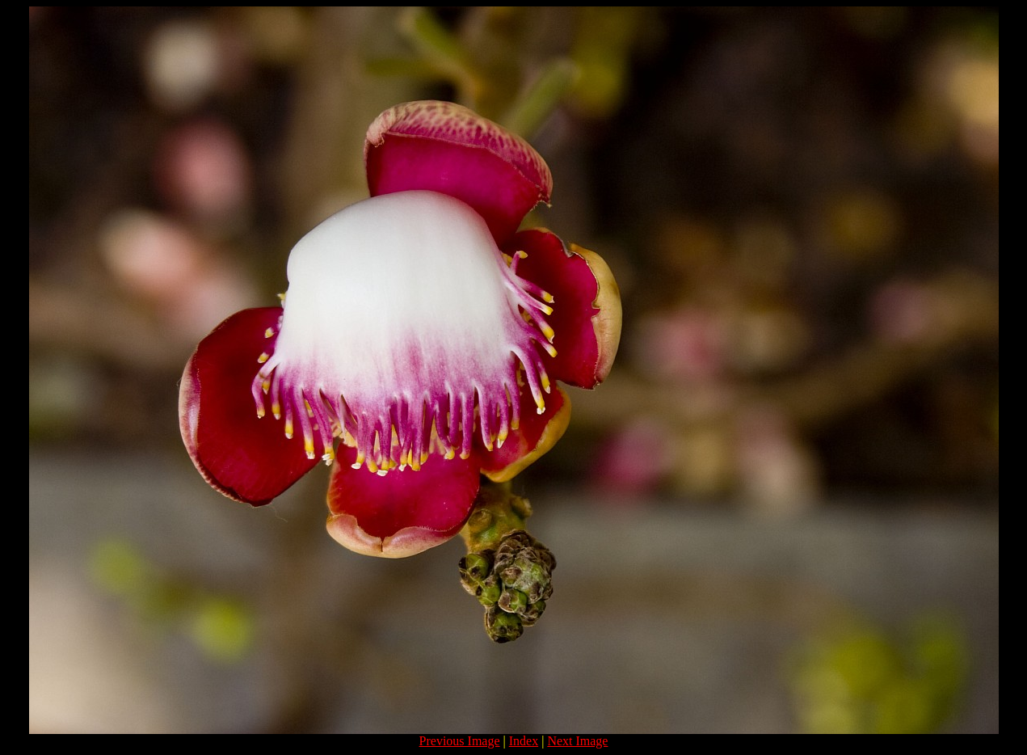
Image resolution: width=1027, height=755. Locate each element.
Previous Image (459, 741)
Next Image (577, 741)
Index (523, 741)
